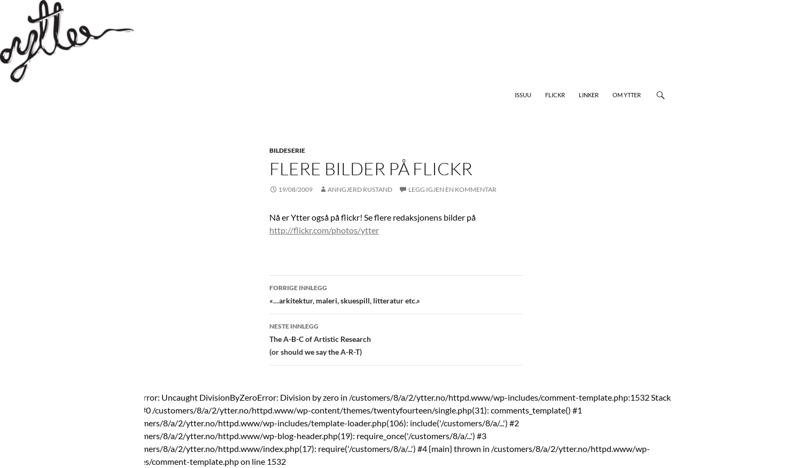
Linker (589, 94)
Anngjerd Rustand (360, 189)
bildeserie (287, 150)
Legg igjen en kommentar (452, 189)
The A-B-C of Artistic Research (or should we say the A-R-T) (396, 338)
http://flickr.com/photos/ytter (324, 230)
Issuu (523, 94)
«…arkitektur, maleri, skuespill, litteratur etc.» (396, 293)
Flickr (555, 94)
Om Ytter (627, 94)
